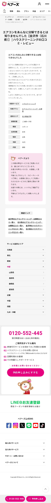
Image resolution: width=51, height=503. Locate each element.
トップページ (9, 17)
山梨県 (11, 272)
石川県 (17, 19)
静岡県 (11, 283)
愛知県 (11, 289)
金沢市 (25, 19)
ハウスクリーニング (23, 17)
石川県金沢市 (26, 116)
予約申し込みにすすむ (25, 372)
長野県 (11, 278)
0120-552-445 (16, 498)
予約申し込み (37, 498)
